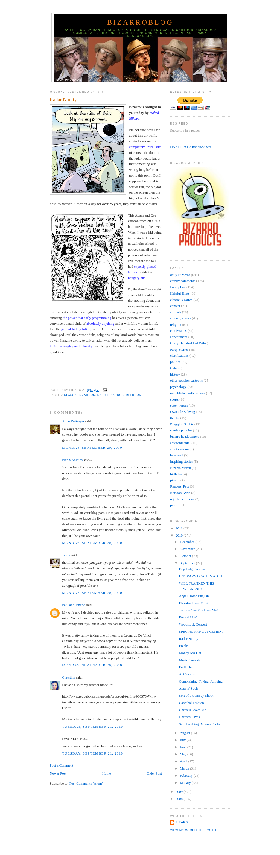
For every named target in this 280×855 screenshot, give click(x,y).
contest (175, 306)
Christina (68, 677)
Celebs (175, 368)
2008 (179, 799)
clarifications (179, 355)
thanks (174, 418)
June (183, 747)
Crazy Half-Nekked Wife (188, 343)
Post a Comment (61, 765)
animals (175, 312)
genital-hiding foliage (76, 329)
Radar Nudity (63, 99)
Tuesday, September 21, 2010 (92, 726)
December (188, 542)
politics (175, 362)
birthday (176, 474)
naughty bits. (137, 278)
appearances (179, 337)
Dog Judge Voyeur (192, 569)
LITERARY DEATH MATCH (200, 576)
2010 (179, 535)
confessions (178, 331)
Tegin (66, 555)
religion (134, 394)
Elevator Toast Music (194, 603)
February (187, 775)
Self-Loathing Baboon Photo (199, 724)
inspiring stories (181, 461)
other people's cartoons (186, 380)
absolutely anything (100, 323)
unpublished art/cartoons (187, 393)
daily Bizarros (110, 394)
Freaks (183, 646)
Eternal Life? (188, 617)
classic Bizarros (79, 394)
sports (174, 399)
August (185, 733)
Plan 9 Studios (72, 460)
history (175, 374)
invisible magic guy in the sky (71, 346)
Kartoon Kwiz (180, 493)
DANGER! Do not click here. (191, 147)
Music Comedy (190, 660)
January (186, 783)
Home (106, 773)
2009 (179, 792)
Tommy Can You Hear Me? (198, 610)
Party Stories (179, 349)
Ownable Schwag (182, 412)
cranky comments (182, 281)
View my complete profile (193, 830)
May (183, 754)
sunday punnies (181, 430)
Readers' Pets (179, 486)
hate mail (176, 455)
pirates (175, 480)
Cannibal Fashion (191, 703)
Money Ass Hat (190, 653)
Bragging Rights (182, 424)
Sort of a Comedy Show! (196, 695)
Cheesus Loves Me (192, 710)
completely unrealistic (145, 147)
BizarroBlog (140, 22)
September (188, 563)
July (183, 740)
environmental (180, 443)
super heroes (179, 405)
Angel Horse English (194, 596)
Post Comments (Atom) (86, 783)
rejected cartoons (182, 499)
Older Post (154, 773)
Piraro (182, 822)
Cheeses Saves (189, 717)
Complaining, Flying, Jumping (201, 681)
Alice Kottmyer (73, 421)
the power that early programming (87, 318)
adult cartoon (179, 449)
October (186, 556)
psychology (178, 387)
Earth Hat (185, 667)
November (188, 549)
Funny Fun (178, 287)
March (185, 768)
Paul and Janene (73, 605)
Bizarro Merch (180, 468)
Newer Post (58, 773)
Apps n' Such (188, 688)
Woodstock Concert (193, 624)
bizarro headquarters (184, 436)
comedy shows (180, 318)
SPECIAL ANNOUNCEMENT (201, 631)
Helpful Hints (179, 293)
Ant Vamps (187, 674)
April (184, 761)
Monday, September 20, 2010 (92, 447)
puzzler (175, 505)
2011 (179, 528)
